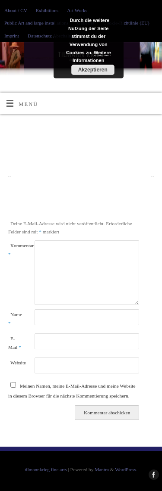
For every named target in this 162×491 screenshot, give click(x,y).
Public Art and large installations (36, 22)
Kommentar (14, 249)
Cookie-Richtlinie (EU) (126, 22)
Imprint (11, 35)
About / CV (15, 10)
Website (15, 362)
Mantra (102, 469)
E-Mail (14, 342)
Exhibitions (47, 10)
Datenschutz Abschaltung (52, 35)
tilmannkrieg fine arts (46, 469)
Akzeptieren (93, 70)
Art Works (77, 10)
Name (14, 318)
